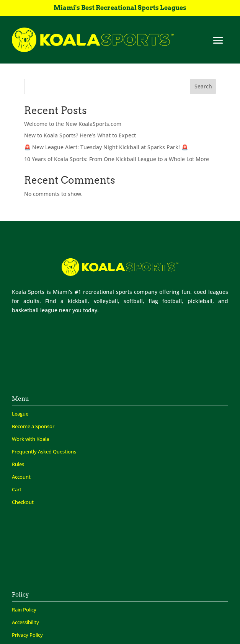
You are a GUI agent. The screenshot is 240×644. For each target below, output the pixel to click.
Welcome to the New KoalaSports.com (72, 123)
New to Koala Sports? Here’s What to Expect (80, 135)
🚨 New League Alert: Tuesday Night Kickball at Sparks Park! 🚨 (106, 147)
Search (203, 86)
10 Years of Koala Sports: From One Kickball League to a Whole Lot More (116, 159)
